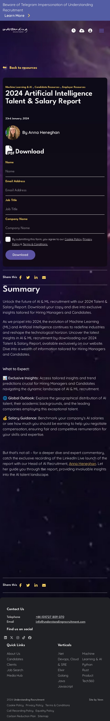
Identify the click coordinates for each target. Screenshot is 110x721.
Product (87, 675)
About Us (13, 654)
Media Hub (15, 675)
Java (61, 681)
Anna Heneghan (44, 132)
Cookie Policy (73, 239)
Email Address (15, 181)
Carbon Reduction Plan (21, 716)
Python (87, 664)
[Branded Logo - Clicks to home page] (15, 30)
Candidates (15, 659)
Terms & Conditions (57, 705)
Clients (12, 664)
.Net (61, 654)
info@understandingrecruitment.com (60, 621)
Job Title (11, 200)
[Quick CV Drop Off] (81, 30)
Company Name (16, 219)
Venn (100, 700)
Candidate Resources (47, 87)
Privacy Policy (34, 705)
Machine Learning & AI (18, 87)
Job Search (15, 670)
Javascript (65, 686)
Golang (63, 675)
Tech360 (88, 681)
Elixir (61, 670)
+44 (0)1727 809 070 (50, 617)
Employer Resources (73, 87)
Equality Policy (45, 710)
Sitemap (43, 716)
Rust (85, 670)
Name (9, 162)
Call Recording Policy (20, 710)
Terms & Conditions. (35, 244)
